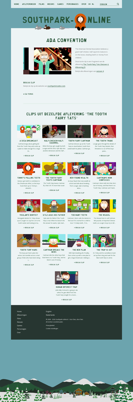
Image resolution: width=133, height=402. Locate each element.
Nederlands (50, 315)
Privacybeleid (50, 325)
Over (19, 332)
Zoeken (103, 4)
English (48, 311)
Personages (21, 329)
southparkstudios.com (56, 86)
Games (19, 325)
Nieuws (20, 322)
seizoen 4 (100, 71)
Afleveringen (22, 315)
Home (19, 311)
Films (19, 318)
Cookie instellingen (52, 328)
